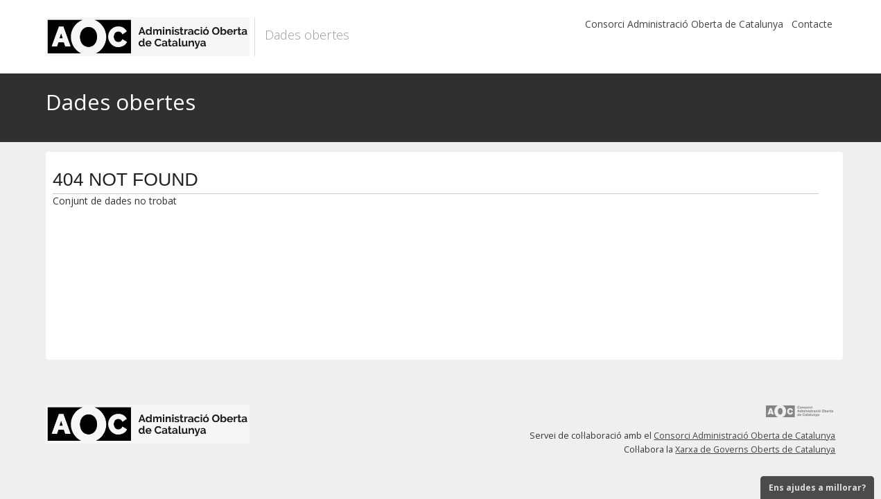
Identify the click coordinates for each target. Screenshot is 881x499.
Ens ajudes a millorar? (817, 487)
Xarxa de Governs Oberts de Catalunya (755, 449)
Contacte (812, 23)
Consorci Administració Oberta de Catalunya (684, 23)
